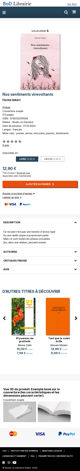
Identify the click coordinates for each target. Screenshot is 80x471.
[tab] (40, 220)
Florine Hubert (11, 99)
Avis (6, 269)
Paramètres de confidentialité (55, 456)
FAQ (32, 456)
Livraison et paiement (14, 456)
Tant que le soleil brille (59, 340)
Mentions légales (52, 451)
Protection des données (24, 451)
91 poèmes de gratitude (25, 340)
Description (11, 222)
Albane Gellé (25, 345)
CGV (4, 451)
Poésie (6, 107)
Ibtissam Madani (59, 345)
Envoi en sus (23, 173)
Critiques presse (15, 260)
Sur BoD (72, 4)
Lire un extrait (39, 30)
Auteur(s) (10, 251)
